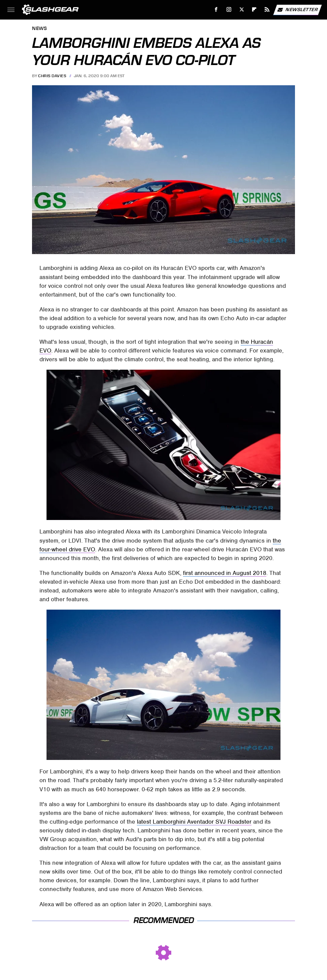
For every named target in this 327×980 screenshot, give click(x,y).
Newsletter (297, 10)
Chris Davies (52, 75)
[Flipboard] (254, 9)
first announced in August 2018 (224, 573)
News (39, 29)
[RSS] (267, 9)
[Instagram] (229, 9)
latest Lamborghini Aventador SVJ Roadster (194, 821)
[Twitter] (241, 9)
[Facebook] (216, 9)
